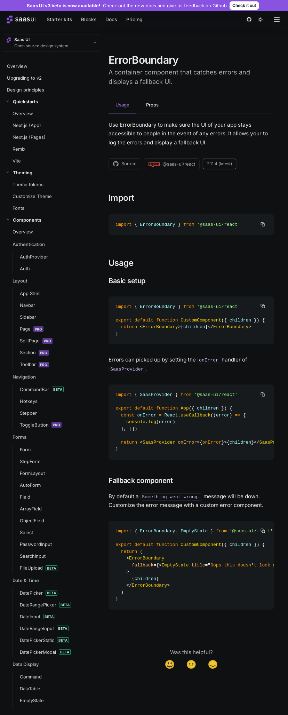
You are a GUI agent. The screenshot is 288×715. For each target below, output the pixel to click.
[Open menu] (276, 19)
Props (152, 105)
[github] (249, 19)
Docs (111, 19)
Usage (122, 105)
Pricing (134, 19)
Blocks (89, 19)
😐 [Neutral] (191, 664)
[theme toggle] (260, 19)
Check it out (244, 5)
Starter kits (59, 19)
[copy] (263, 224)
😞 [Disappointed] (213, 664)
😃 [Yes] (170, 664)
